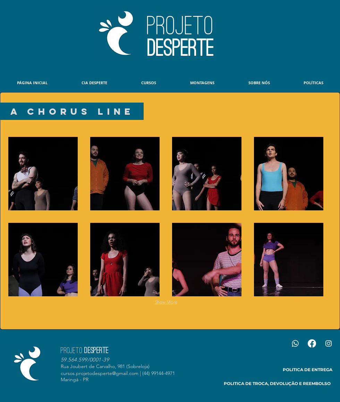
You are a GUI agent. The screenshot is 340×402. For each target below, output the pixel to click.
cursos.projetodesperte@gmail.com (99, 373)
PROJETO (180, 26)
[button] (43, 173)
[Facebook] (312, 343)
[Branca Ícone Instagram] (328, 343)
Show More (166, 302)
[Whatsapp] (295, 343)
